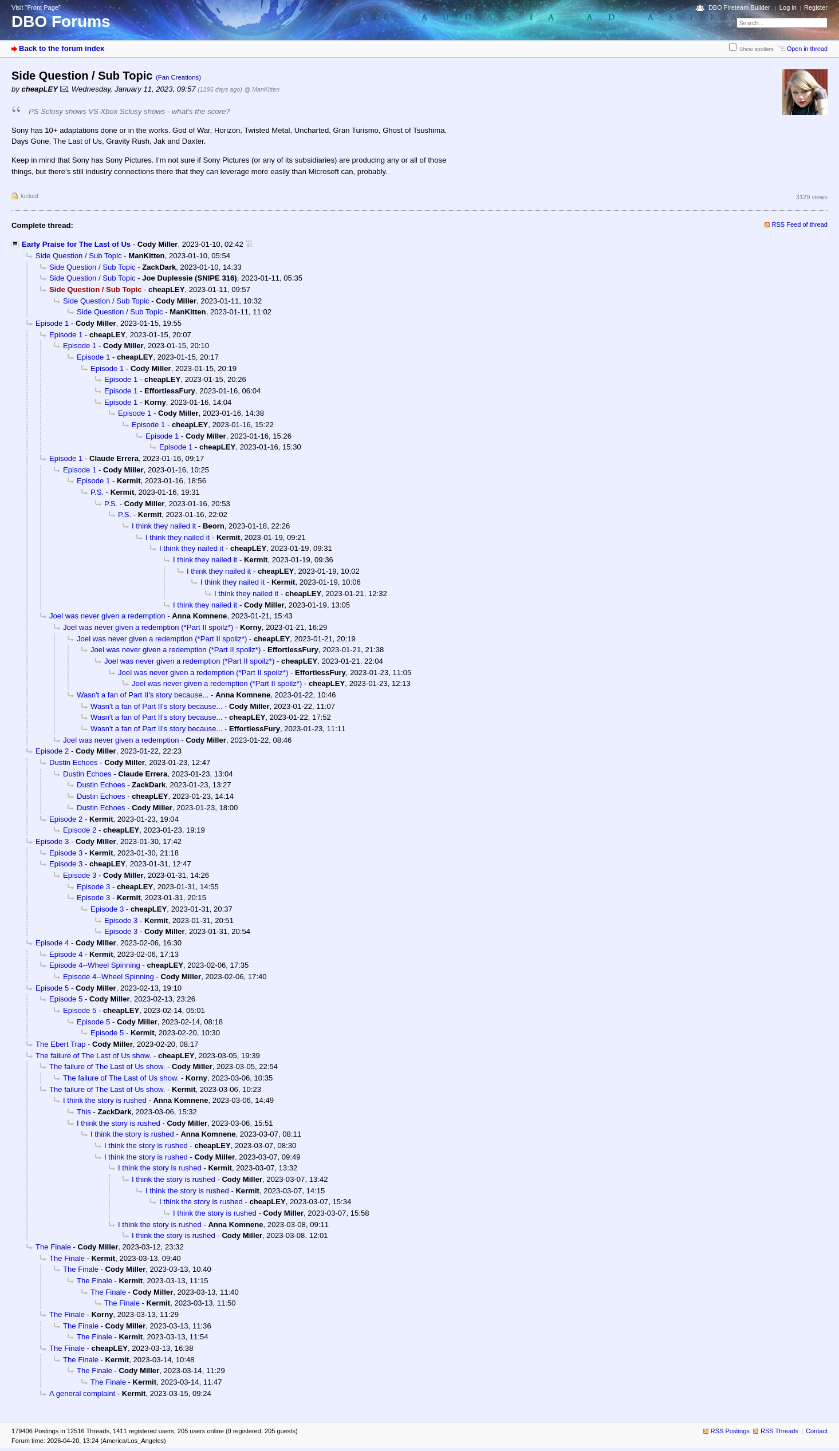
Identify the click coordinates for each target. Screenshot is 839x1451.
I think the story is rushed (105, 1100)
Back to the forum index (61, 48)
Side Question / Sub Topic (79, 255)
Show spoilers (756, 49)
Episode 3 (52, 841)
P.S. (97, 492)
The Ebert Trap (60, 1044)
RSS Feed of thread (800, 224)
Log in (788, 7)
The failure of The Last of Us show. (93, 1055)
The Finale (53, 1247)
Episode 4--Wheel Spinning (94, 965)
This (84, 1111)
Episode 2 (52, 751)
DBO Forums (61, 21)
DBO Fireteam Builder (739, 7)
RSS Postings (730, 1431)
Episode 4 (52, 943)
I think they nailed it (164, 526)
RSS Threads (779, 1431)
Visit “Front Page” (36, 7)
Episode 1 (52, 323)
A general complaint (82, 1393)
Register (816, 7)
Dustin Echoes (73, 762)
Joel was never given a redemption (107, 616)
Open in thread (807, 48)
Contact (817, 1431)
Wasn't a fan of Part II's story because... (142, 695)
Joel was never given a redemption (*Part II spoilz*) (148, 627)
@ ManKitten (262, 89)
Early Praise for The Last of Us (76, 244)
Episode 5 (52, 988)
